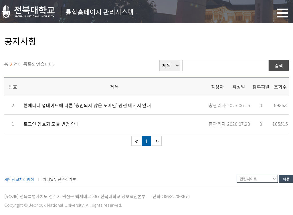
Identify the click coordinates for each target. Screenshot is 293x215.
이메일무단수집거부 (59, 179)
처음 (136, 141)
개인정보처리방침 (19, 179)
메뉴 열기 (282, 13)
